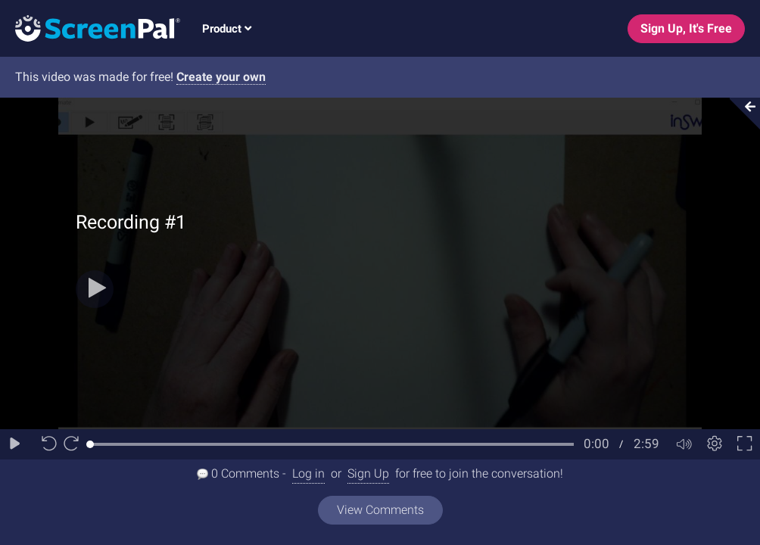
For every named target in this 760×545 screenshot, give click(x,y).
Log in (308, 473)
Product (226, 29)
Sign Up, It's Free (686, 28)
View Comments (380, 510)
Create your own (221, 77)
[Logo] (90, 27)
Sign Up (368, 473)
